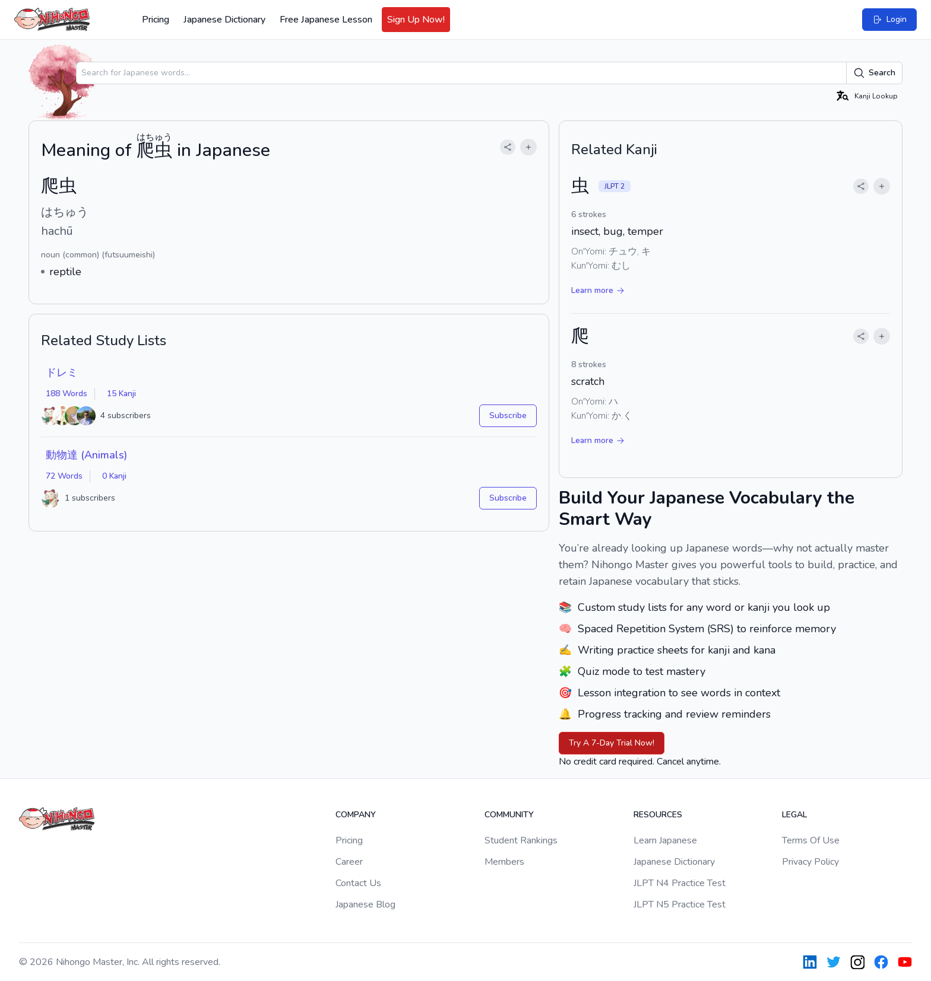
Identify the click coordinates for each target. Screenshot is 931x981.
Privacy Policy (810, 861)
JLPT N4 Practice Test (680, 883)
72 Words (64, 476)
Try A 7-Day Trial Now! (611, 743)
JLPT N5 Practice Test (680, 904)
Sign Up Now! (416, 19)
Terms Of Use (811, 840)
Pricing (155, 19)
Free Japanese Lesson (326, 19)
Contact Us (358, 883)
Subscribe (508, 415)
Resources (658, 814)
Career (349, 861)
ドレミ (62, 372)
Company (355, 814)
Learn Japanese (665, 840)
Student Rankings (521, 840)
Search (874, 73)
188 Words (66, 393)
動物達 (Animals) (86, 455)
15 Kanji (121, 393)
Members (504, 861)
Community (509, 814)
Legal (794, 814)
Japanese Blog (365, 904)
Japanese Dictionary (224, 19)
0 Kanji (114, 476)
